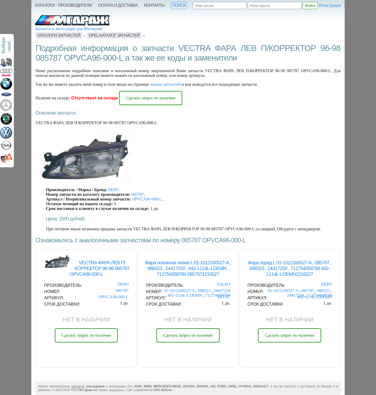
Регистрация (330, 5)
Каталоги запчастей (58, 35)
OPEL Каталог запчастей (114, 35)
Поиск (178, 5)
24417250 (222, 290)
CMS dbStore (162, 390)
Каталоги (44, 5)
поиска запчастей (165, 84)
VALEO (223, 284)
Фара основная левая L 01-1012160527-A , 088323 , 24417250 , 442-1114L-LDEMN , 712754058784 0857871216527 (188, 268)
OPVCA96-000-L (147, 199)
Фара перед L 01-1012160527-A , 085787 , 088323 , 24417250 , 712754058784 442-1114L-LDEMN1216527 (290, 268)
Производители (75, 5)
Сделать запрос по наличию (150, 98)
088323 (205, 290)
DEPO (113, 189)
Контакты (154, 5)
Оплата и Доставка (118, 5)
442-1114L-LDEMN (185, 295)
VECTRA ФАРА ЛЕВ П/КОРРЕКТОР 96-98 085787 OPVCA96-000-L (100, 268)
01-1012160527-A (180, 290)
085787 (137, 194)
